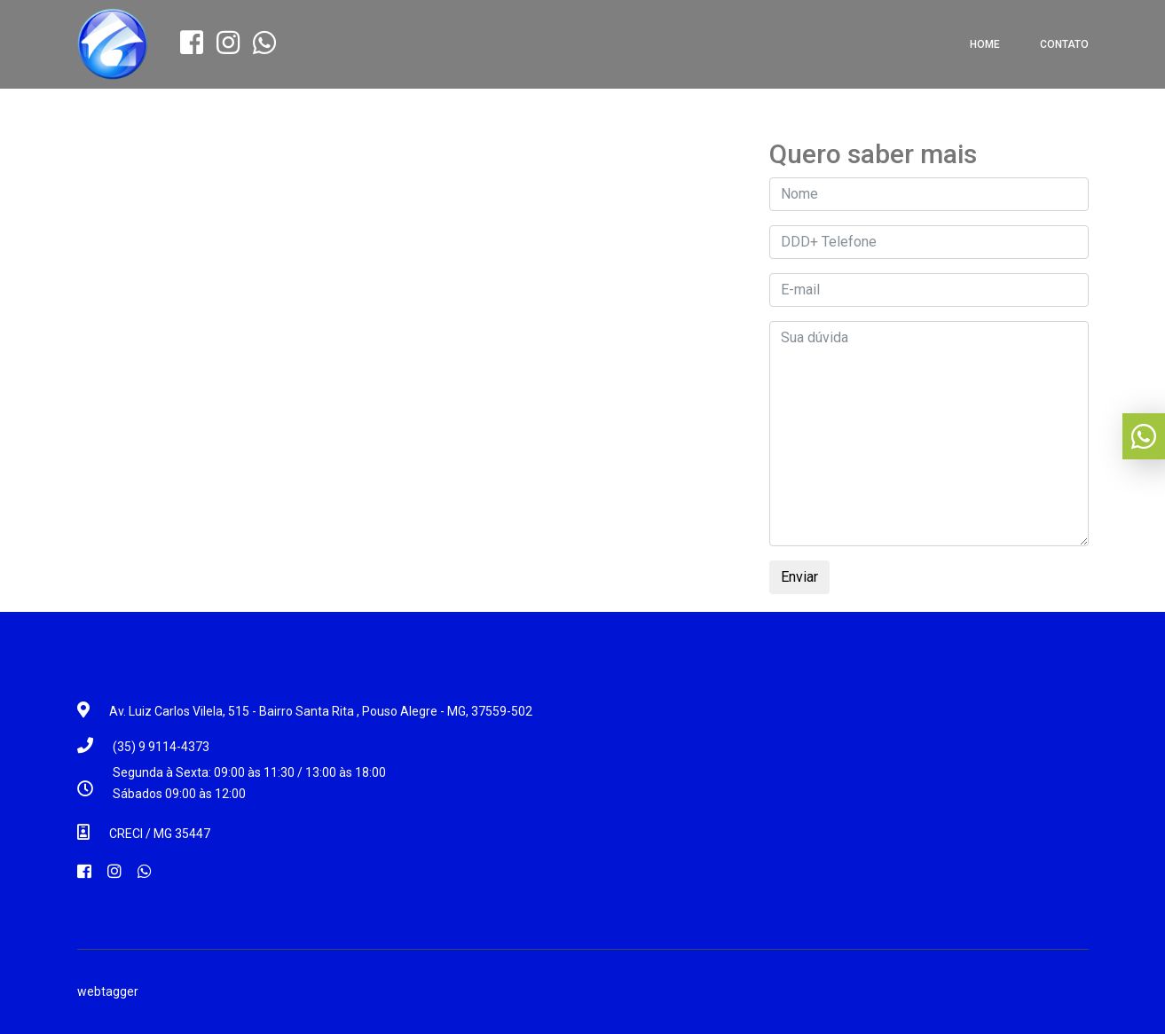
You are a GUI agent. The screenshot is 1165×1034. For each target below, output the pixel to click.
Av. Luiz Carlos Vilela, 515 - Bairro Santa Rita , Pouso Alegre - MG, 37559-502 (320, 711)
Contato (1064, 44)
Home (985, 44)
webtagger (107, 991)
